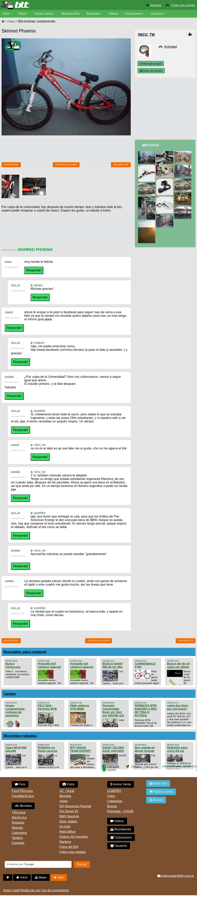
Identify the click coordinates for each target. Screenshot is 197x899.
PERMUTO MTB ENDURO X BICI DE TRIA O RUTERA (146, 710)
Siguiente (120, 164)
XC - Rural (66, 791)
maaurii (9, 311)
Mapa (40, 877)
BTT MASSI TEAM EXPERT (80, 749)
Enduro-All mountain (73, 836)
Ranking (65, 841)
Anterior (11, 164)
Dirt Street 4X (68, 811)
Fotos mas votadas (72, 852)
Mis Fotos (150, 145)
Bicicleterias (120, 829)
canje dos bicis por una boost (177, 707)
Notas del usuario (151, 70)
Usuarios (157, 13)
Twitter (135, 766)
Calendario (19, 832)
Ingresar (156, 5)
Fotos (22, 13)
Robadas (18, 822)
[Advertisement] (73, 147)
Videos (113, 13)
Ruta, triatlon (68, 821)
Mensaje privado (151, 63)
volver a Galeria (66, 164)
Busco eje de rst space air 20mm (178, 665)
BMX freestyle (69, 816)
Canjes (10, 694)
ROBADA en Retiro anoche (47, 749)
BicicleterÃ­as (71, 13)
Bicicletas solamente (36, 21)
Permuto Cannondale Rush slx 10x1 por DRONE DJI (113, 710)
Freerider (18, 843)
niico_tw (15, 284)
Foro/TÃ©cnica (22, 791)
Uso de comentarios (55, 890)
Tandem (17, 838)
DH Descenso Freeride (75, 806)
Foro (6, 13)
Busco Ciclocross (13, 665)
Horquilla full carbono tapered (49, 665)
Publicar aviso (161, 791)
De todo (64, 826)
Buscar (112, 806)
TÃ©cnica (18, 812)
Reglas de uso (30, 890)
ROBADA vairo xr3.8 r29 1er (177, 749)
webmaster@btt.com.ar (175, 875)
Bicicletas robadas (20, 736)
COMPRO (114, 791)
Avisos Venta (44, 13)
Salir (59, 877)
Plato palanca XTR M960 (79, 707)
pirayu (8, 261)
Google (111, 769)
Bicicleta (23, 805)
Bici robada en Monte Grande (145, 749)
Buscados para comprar (25, 652)
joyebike (9, 376)
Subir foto (158, 783)
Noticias (17, 827)
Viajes (63, 801)
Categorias (114, 801)
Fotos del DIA (68, 847)
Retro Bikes (67, 831)
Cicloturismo (133, 13)
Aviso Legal (11, 890)
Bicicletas (94, 13)
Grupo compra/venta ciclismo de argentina (15, 710)
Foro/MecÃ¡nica (23, 796)
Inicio (21, 877)
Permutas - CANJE (120, 811)
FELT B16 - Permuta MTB (47, 707)
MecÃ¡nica (19, 817)
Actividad (170, 46)
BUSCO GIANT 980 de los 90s (112, 665)
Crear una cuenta (183, 5)
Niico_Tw (146, 35)
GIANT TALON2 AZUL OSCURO (113, 749)
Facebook (113, 766)
